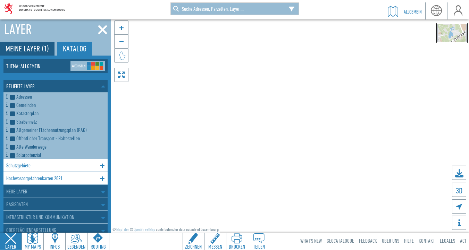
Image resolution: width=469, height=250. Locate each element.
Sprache (436, 10)
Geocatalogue (340, 241)
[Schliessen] (102, 30)
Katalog (74, 48)
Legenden (76, 246)
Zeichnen (193, 246)
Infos (55, 246)
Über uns (390, 241)
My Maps (33, 246)
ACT (463, 241)
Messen (215, 246)
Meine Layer (27, 48)
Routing (98, 246)
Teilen (259, 246)
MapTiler (122, 229)
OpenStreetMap (144, 229)
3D (459, 190)
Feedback (368, 241)
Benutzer (458, 10)
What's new (311, 241)
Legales (447, 241)
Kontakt (427, 241)
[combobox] (234, 8)
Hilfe (409, 241)
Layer (10, 246)
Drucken (237, 246)
